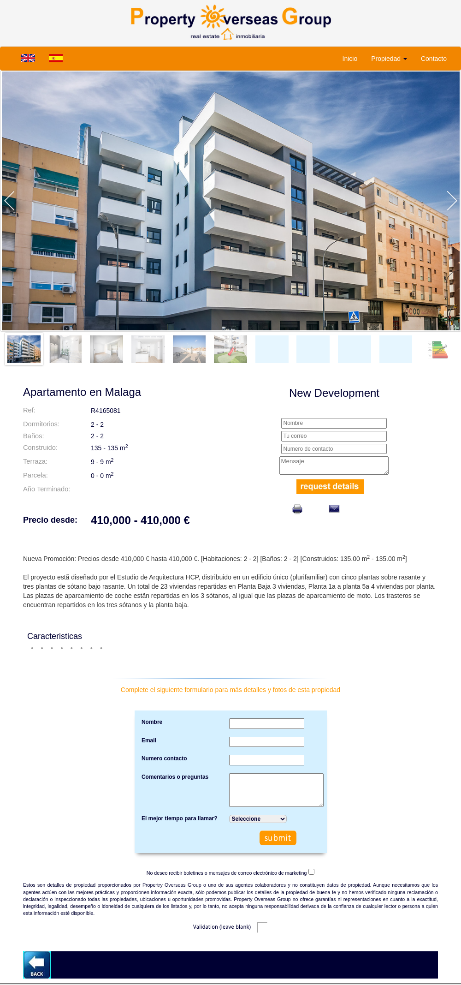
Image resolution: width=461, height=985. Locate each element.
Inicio (350, 58)
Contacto (434, 58)
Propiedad (389, 58)
